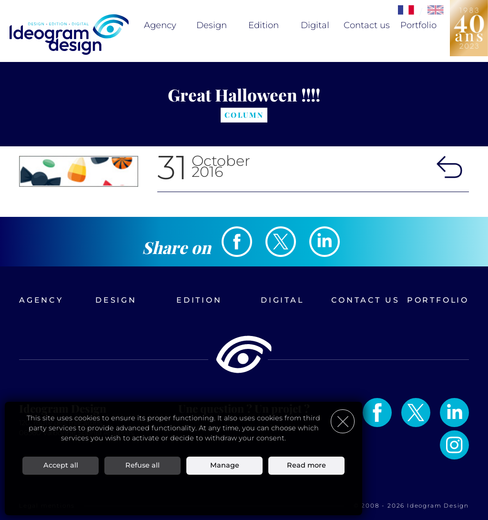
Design (211, 25)
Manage (224, 465)
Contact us (367, 25)
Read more (306, 465)
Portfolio (418, 25)
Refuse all (142, 465)
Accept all (60, 465)
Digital (315, 25)
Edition (263, 25)
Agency (160, 25)
